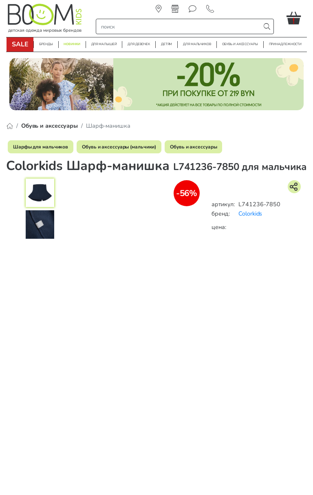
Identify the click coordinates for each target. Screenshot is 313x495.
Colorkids (250, 213)
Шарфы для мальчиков (40, 147)
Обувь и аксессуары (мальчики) (119, 147)
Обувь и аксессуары (193, 147)
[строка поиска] (180, 26)
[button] (297, 18)
